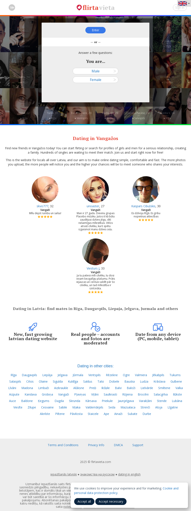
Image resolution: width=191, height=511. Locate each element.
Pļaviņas (80, 394)
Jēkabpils (158, 375)
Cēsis (30, 381)
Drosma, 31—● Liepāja (167, 79)
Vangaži (63, 394)
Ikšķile (105, 388)
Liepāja (47, 375)
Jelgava (62, 375)
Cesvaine (47, 407)
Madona (27, 388)
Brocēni (143, 394)
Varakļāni (145, 401)
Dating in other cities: (95, 366)
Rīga (14, 375)
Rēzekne (112, 375)
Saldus (87, 381)
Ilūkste (177, 394)
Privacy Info (96, 445)
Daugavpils (29, 375)
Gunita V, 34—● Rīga (167, 115)
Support (137, 445)
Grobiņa (47, 394)
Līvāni (12, 388)
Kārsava (91, 401)
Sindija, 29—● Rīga (167, 43)
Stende (162, 401)
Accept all (84, 501)
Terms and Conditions (63, 445)
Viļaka (76, 407)
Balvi (118, 388)
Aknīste (45, 414)
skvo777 (42, 206)
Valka (179, 388)
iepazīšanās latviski (63, 474)
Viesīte (17, 407)
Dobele (114, 381)
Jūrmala (78, 375)
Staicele (93, 414)
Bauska (129, 381)
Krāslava (159, 381)
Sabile (63, 407)
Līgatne (173, 407)
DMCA (118, 445)
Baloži (131, 388)
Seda (111, 407)
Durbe (146, 414)
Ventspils (94, 375)
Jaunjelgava (126, 401)
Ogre (126, 375)
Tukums (175, 375)
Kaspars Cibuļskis (143, 206)
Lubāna (177, 401)
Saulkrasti (110, 394)
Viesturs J (93, 268)
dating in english (129, 474)
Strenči (145, 407)
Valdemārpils (94, 407)
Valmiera (141, 375)
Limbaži (43, 388)
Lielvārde (147, 388)
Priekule (107, 401)
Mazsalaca (128, 407)
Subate (132, 414)
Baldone (27, 401)
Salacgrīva (161, 394)
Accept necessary (111, 501)
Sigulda (58, 381)
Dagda (59, 401)
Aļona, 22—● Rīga (24, 115)
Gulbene (176, 381)
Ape (106, 414)
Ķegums (43, 401)
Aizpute (14, 394)
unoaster (93, 206)
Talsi (100, 381)
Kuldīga (73, 381)
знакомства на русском (97, 474)
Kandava (31, 394)
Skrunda (74, 401)
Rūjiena (127, 394)
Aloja (158, 407)
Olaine (43, 381)
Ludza (144, 381)
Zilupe (32, 407)
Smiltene (164, 388)
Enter (95, 30)
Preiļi (92, 388)
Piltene (60, 414)
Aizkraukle (61, 388)
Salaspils (15, 381)
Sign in (179, 7)
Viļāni (95, 394)
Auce (12, 401)
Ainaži (118, 414)
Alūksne (78, 388)
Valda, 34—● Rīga (24, 79)
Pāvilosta (76, 414)
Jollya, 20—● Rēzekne (24, 43)
